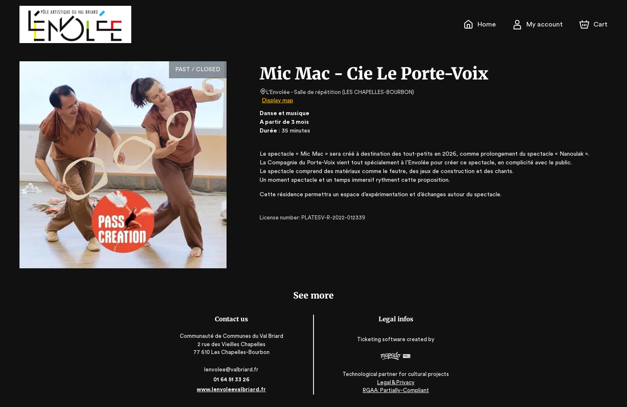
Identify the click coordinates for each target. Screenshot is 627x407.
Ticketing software (381, 339)
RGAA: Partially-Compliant (395, 390)
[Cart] (594, 24)
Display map (278, 100)
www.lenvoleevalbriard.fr (231, 389)
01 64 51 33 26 (232, 379)
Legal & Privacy (395, 382)
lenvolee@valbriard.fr (231, 369)
